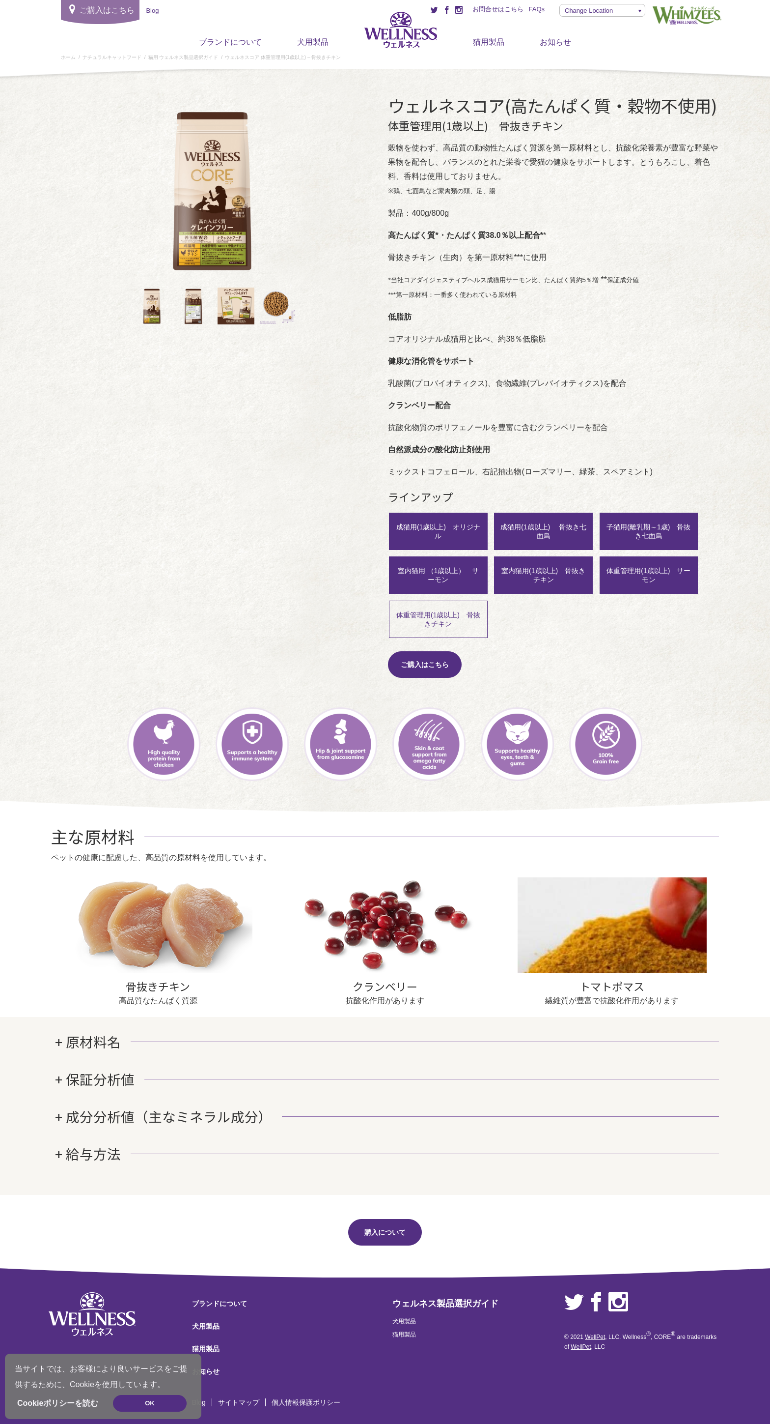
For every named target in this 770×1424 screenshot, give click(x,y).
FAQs (536, 9)
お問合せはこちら (497, 9)
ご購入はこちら (425, 664)
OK (150, 1403)
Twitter (574, 1302)
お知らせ (555, 42)
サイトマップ (238, 1402)
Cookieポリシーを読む (57, 1403)
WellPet (595, 1337)
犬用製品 (313, 42)
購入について (385, 1232)
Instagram (618, 1302)
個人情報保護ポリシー (306, 1402)
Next (306, 193)
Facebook (596, 1302)
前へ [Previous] (124, 193)
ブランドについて (230, 42)
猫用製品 (488, 42)
